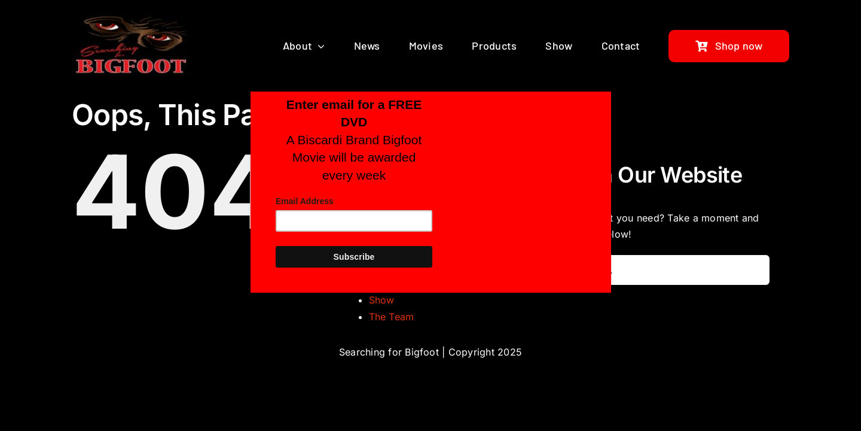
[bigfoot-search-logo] (132, 18)
